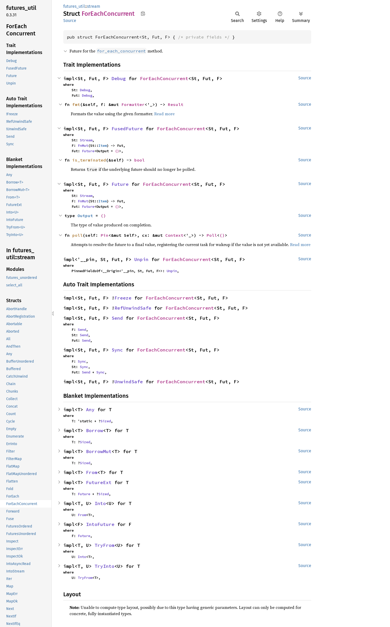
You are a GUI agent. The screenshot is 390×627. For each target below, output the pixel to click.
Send (117, 318)
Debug (119, 78)
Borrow (94, 430)
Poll (212, 235)
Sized (105, 421)
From (91, 472)
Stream (86, 140)
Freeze (122, 298)
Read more (164, 114)
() (117, 151)
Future (88, 151)
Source (69, 20)
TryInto (104, 566)
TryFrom (104, 545)
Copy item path (143, 13)
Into (100, 503)
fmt (76, 104)
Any (90, 409)
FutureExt (99, 482)
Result (175, 104)
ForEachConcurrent (164, 78)
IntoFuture (100, 524)
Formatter (133, 104)
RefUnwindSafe (132, 308)
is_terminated (89, 160)
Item (102, 145)
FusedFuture (127, 129)
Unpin (141, 259)
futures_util (74, 6)
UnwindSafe (128, 382)
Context (174, 235)
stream (93, 6)
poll (77, 235)
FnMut (83, 145)
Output (85, 215)
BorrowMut (99, 451)
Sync (117, 350)
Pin (104, 235)
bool (139, 160)
